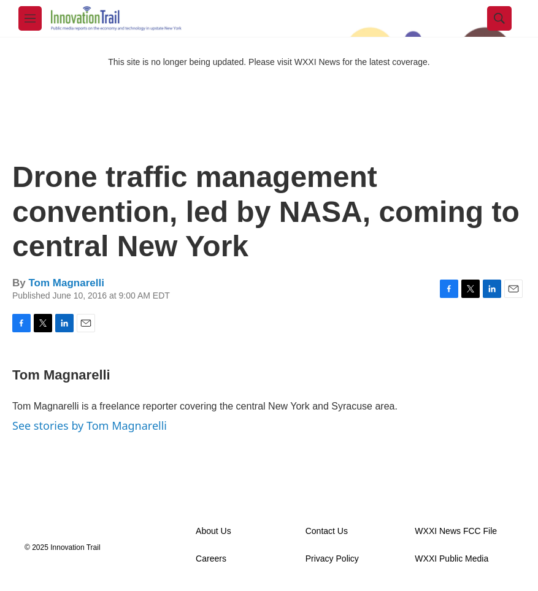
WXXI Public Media (451, 558)
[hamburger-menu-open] (30, 18)
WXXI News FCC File (456, 531)
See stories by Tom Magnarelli (89, 425)
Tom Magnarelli (66, 283)
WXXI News (317, 62)
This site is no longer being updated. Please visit (201, 62)
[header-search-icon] (499, 18)
